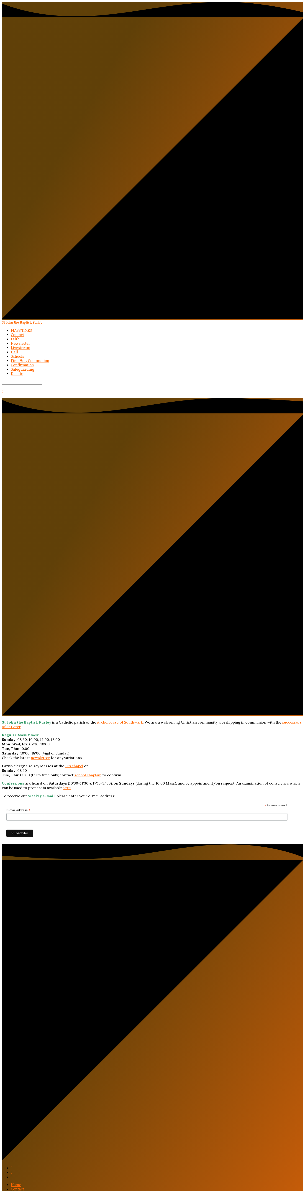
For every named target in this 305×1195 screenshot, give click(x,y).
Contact (17, 335)
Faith (15, 339)
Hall (14, 352)
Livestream (20, 348)
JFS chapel (74, 766)
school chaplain (87, 775)
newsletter (40, 757)
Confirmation (22, 365)
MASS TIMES (21, 330)
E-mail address (18, 810)
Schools (17, 356)
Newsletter (20, 343)
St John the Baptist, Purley (22, 322)
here (67, 787)
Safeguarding (22, 369)
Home (16, 1185)
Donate (17, 374)
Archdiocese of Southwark (120, 722)
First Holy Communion (30, 361)
